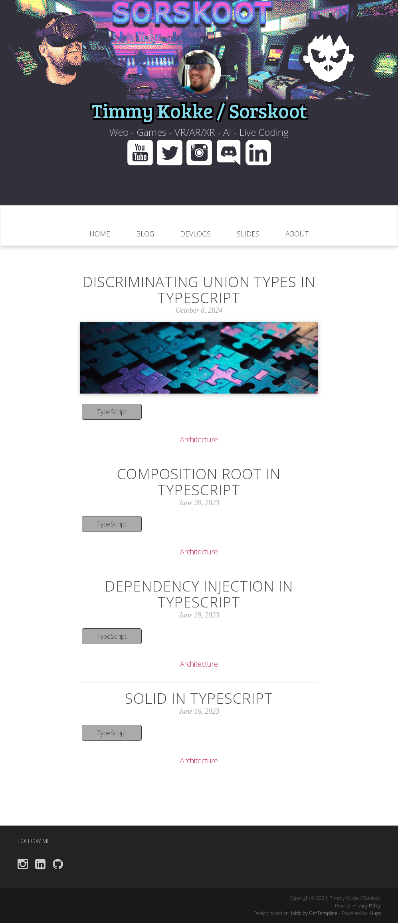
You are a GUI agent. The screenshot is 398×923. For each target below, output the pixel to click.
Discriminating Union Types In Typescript (198, 290)
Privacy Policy (366, 905)
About (297, 233)
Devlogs (195, 233)
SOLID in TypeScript (199, 698)
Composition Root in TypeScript (199, 482)
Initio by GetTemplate (314, 913)
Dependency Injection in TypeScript (199, 594)
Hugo (375, 913)
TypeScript (112, 411)
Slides (248, 233)
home (99, 233)
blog (145, 233)
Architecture (199, 439)
